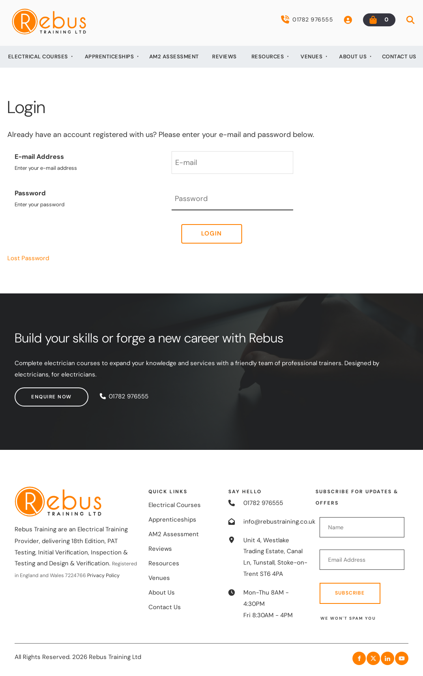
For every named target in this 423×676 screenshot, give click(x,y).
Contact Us (399, 56)
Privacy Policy (103, 575)
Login (211, 233)
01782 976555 (307, 19)
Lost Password (28, 258)
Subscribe (350, 593)
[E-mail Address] (232, 162)
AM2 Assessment (174, 56)
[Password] (232, 199)
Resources (267, 56)
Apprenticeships (109, 56)
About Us (353, 56)
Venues (311, 56)
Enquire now (35, 392)
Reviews (224, 56)
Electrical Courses (38, 56)
